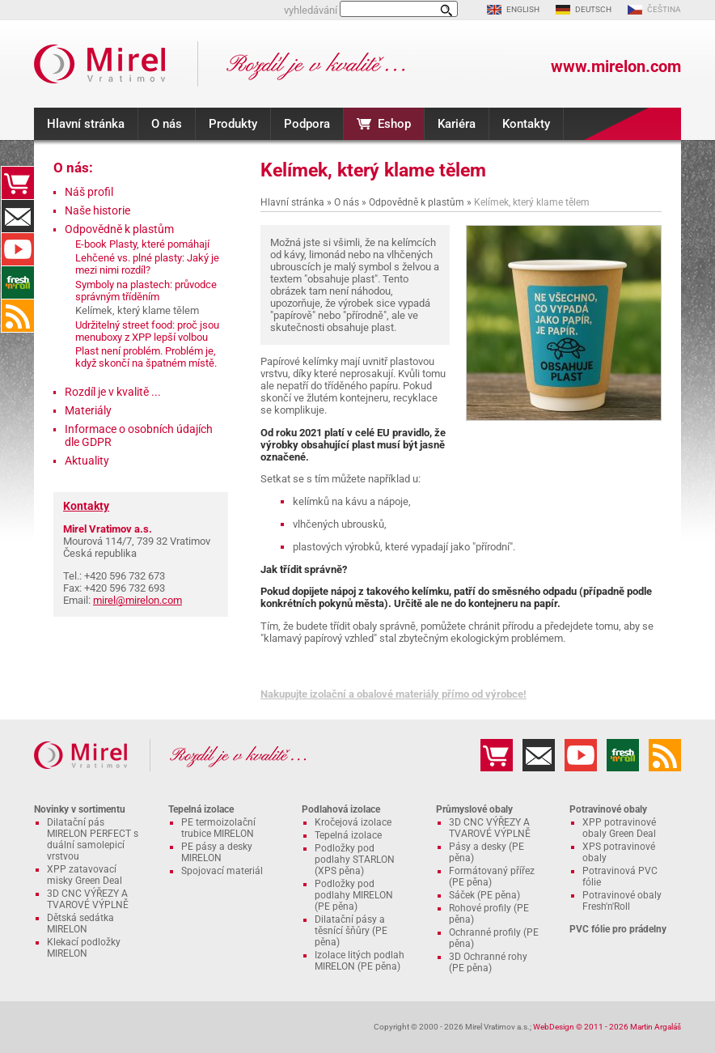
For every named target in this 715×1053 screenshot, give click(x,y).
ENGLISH (522, 9)
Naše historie (97, 210)
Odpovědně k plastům (416, 202)
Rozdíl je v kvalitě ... (113, 391)
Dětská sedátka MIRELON (80, 923)
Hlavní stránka (86, 124)
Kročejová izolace (353, 822)
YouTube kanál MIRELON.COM (18, 249)
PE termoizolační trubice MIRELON (218, 828)
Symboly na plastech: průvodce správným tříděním (146, 290)
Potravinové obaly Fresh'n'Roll (622, 901)
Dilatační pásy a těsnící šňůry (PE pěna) (351, 931)
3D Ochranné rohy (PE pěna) (488, 962)
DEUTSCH (593, 9)
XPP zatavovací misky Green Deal (84, 875)
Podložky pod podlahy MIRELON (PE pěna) (354, 895)
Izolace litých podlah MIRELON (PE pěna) (359, 960)
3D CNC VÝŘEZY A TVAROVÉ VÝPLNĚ (88, 899)
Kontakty (526, 124)
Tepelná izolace (201, 809)
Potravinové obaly (608, 809)
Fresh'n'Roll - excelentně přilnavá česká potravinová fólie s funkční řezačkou (18, 282)
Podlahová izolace (341, 809)
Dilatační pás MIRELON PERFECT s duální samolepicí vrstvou (92, 839)
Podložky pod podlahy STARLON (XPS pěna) (355, 860)
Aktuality (87, 460)
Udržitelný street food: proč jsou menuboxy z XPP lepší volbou (147, 331)
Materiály (88, 410)
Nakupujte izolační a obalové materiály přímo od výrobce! (393, 694)
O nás (166, 124)
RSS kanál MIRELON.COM (18, 315)
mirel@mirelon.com (137, 600)
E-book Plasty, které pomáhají (142, 244)
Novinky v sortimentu (79, 809)
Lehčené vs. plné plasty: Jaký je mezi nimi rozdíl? (147, 264)
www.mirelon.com (616, 66)
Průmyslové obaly (474, 809)
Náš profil (89, 191)
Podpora (307, 124)
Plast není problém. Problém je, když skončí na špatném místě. (146, 357)
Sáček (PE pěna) (484, 895)
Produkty (233, 124)
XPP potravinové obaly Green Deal (619, 828)
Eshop (394, 124)
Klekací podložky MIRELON (84, 947)
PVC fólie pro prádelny (617, 929)
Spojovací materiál (222, 871)
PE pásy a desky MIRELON (216, 852)
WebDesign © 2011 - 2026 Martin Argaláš (607, 1026)
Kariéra (457, 124)
